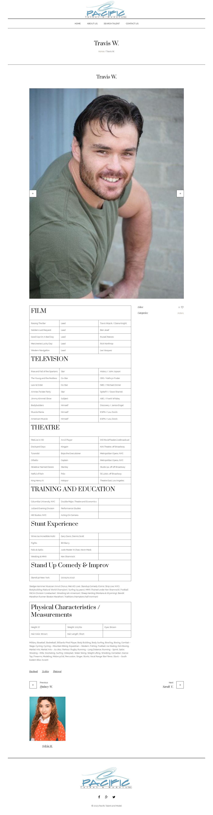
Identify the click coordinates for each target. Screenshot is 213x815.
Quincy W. (46, 692)
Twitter (45, 676)
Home (101, 51)
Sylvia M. (47, 751)
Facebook (33, 676)
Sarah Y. (168, 692)
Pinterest (57, 676)
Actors (181, 318)
